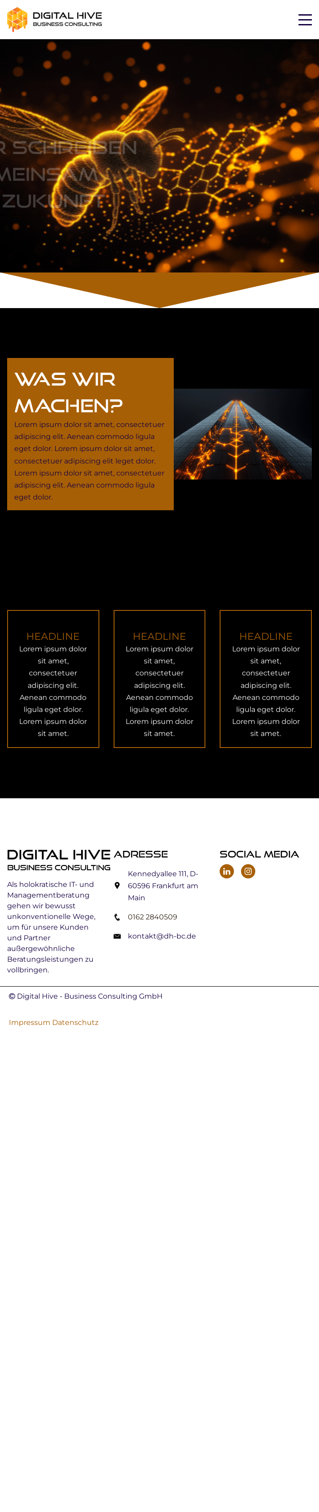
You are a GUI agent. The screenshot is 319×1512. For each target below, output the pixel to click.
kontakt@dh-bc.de (162, 936)
